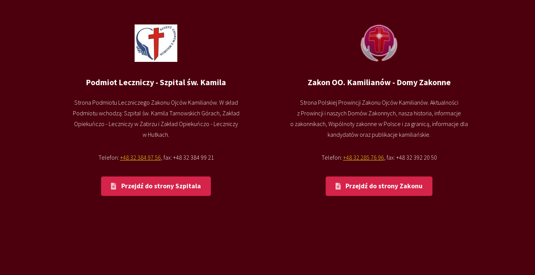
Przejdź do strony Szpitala (161, 186)
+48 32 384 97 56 (140, 157)
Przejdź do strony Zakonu (384, 186)
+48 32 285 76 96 (363, 157)
